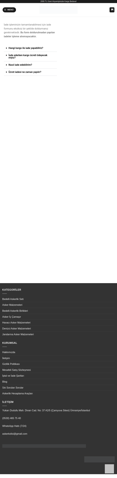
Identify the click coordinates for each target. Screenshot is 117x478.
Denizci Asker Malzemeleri (16, 328)
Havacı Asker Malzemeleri (16, 322)
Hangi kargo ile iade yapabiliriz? (26, 48)
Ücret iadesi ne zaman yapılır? (25, 72)
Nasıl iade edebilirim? (20, 64)
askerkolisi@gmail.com (14, 433)
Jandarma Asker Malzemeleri (18, 334)
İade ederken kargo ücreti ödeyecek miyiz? (28, 56)
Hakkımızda (8, 352)
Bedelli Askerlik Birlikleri (15, 311)
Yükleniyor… (86, 147)
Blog (4, 381)
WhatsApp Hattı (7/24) (14, 426)
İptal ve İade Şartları (13, 375)
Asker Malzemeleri (12, 305)
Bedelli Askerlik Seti (13, 299)
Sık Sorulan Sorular (12, 387)
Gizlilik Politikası (11, 364)
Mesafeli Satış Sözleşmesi (16, 370)
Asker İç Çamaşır (11, 317)
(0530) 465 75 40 (11, 418)
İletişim (6, 358)
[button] (9, 9)
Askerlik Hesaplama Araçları (17, 393)
